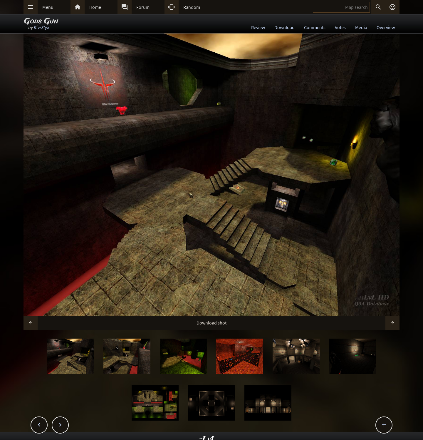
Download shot (211, 323)
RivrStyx (41, 27)
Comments (314, 27)
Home (95, 7)
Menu (47, 7)
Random (191, 7)
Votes (340, 27)
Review (258, 27)
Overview (386, 27)
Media (361, 27)
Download (284, 27)
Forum (143, 7)
